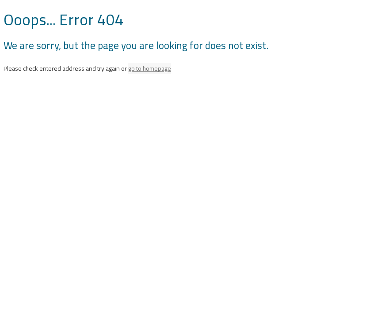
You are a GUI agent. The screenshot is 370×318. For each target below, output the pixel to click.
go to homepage (149, 68)
